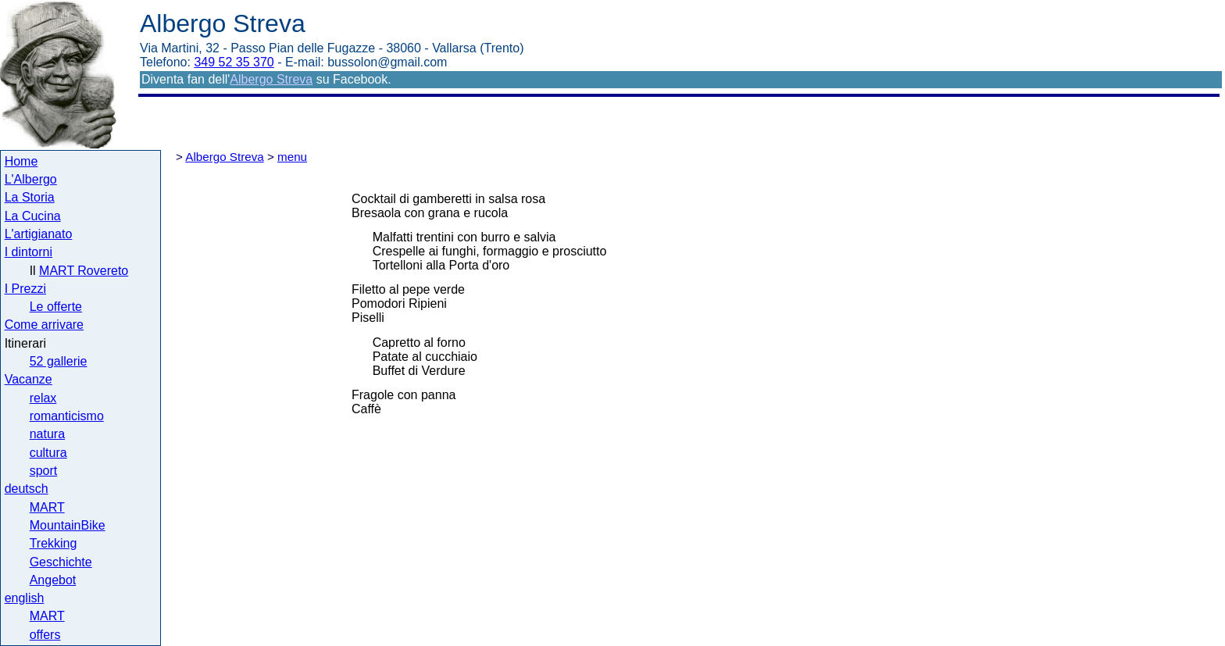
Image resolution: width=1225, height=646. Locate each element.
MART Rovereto (83, 270)
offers (45, 634)
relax (43, 398)
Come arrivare (44, 324)
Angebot (53, 580)
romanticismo (67, 416)
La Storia (30, 197)
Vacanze (28, 379)
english (25, 598)
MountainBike (67, 525)
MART (47, 507)
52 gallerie (59, 361)
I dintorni (28, 252)
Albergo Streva (271, 79)
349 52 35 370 (233, 62)
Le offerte (56, 306)
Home (21, 161)
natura (47, 434)
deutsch (26, 488)
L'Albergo (31, 179)
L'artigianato (39, 234)
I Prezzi (25, 288)
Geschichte (61, 562)
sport (44, 470)
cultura (48, 452)
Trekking (53, 543)
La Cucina (33, 216)
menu (292, 156)
